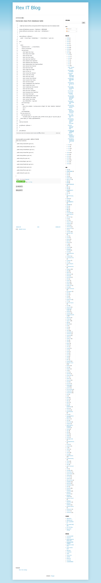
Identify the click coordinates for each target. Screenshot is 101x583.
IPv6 (68, 327)
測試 (68, 188)
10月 (69, 58)
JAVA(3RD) (69, 332)
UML (68, 464)
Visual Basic (69, 472)
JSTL (68, 346)
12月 (69, 54)
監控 (68, 206)
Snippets (68, 423)
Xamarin (68, 510)
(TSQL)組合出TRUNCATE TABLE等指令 (71, 140)
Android (68, 225)
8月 (69, 62)
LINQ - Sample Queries (71, 68)
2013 (68, 158)
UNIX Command (70, 466)
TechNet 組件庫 (70, 536)
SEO (68, 420)
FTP (67, 301)
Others (68, 378)
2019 (68, 49)
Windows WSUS (70, 506)
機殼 (68, 209)
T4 (67, 447)
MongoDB (69, 361)
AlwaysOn (69, 223)
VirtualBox (69, 470)
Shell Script (69, 422)
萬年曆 (68, 198)
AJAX (68, 220)
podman (68, 387)
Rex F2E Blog (70, 527)
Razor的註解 (70, 91)
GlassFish (69, 307)
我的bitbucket (69, 520)
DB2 (67, 270)
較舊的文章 (58, 227)
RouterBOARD (70, 411)
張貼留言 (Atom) (22, 229)
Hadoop (68, 311)
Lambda (68, 348)
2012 (68, 160)
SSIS (68, 434)
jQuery (68, 343)
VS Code (68, 476)
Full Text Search (70, 302)
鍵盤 (68, 211)
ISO (67, 328)
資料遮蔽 (68, 204)
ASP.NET (69, 231)
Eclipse (68, 283)
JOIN (68, 341)
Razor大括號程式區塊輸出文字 (71, 88)
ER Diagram (69, 291)
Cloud (68, 251)
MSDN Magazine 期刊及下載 (70, 540)
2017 (68, 53)
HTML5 (68, 319)
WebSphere (69, 485)
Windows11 (69, 509)
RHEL (68, 408)
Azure (68, 237)
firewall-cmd (69, 299)
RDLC (68, 402)
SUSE (68, 444)
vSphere (68, 478)
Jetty (68, 340)
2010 (68, 163)
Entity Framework (70, 288)
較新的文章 (18, 227)
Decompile (69, 277)
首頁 (38, 227)
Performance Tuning (69, 386)
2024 (68, 41)
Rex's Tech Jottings (69, 529)
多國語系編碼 (69, 171)
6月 (69, 63)
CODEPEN (69, 552)
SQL (68, 430)
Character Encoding (69, 249)
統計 (68, 193)
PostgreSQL (69, 391)
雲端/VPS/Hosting (70, 195)
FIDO (68, 297)
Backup (68, 239)
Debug (68, 275)
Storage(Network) (70, 441)
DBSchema (69, 274)
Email (68, 287)
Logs (68, 356)
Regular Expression (69, 406)
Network (68, 368)
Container (69, 260)
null (67, 370)
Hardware (69, 313)
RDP (68, 404)
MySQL (68, 365)
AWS (68, 236)
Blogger (52, 575)
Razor (68, 399)
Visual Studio (69, 473)
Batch (68, 240)
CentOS (68, 247)
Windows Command (69, 490)
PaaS (68, 381)
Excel (68, 294)
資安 (68, 200)
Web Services (70, 480)
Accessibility (69, 212)
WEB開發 (69, 481)
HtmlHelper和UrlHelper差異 (71, 84)
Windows (69, 488)
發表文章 (68, 28)
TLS (67, 450)
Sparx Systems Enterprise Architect (70, 426)
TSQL (31, 182)
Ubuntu (68, 462)
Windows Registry (69, 496)
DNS (68, 279)
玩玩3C (68, 177)
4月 (69, 144)
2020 (68, 47)
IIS (67, 325)
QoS (68, 394)
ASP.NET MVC (70, 233)
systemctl (69, 446)
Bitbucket (69, 550)
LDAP (68, 351)
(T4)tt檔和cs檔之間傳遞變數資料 (71, 131)
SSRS (68, 437)
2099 (68, 38)
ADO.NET (69, 217)
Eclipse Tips (69, 285)
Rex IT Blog (28, 7)
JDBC (68, 337)
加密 (68, 169)
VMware (68, 475)
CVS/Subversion (70, 266)
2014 (68, 156)
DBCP (68, 272)
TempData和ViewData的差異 (71, 102)
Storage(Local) (70, 438)
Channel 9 (69, 537)
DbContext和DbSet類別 (71, 71)
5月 (69, 65)
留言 (67, 31)
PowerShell (69, 392)
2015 (68, 154)
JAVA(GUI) (69, 333)
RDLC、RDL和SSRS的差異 (71, 116)
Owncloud (69, 380)
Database (69, 269)
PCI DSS (68, 383)
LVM (68, 358)
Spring (68, 429)
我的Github (69, 518)
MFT (68, 359)
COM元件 (69, 256)
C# (29, 182)
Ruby (68, 414)
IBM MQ (68, 324)
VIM (67, 468)
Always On (69, 221)
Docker (68, 280)
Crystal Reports (70, 263)
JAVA (68, 330)
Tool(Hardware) (70, 455)
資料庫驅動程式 (70, 201)
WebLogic (69, 483)
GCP (68, 305)
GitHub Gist (69, 555)
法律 (68, 176)
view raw (58, 133)
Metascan (69, 558)
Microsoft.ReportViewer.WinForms (71, 106)
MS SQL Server (70, 362)
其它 (68, 173)
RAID (68, 397)
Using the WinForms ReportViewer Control (71, 111)
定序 (68, 174)
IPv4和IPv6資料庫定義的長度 (71, 79)
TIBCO (68, 449)
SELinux (68, 418)
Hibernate (69, 317)
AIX (67, 218)
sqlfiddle (68, 556)
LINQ (68, 353)
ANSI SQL (69, 226)
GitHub (43, 133)
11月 (69, 56)
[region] (38, 77)
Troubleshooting (70, 458)
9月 (69, 60)
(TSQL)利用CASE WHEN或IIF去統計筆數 (71, 75)
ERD (68, 293)
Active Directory (70, 214)
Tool (67, 454)
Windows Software (69, 504)
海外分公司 (69, 179)
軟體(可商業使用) (70, 184)
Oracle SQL (69, 375)
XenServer (69, 512)
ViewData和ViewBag (70, 93)
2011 (68, 161)
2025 (68, 39)
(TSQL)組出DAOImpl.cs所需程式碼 (71, 136)
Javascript (69, 335)
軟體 (68, 182)
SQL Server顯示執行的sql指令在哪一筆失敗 (71, 97)
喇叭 (68, 187)
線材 (68, 207)
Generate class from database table (25, 133)
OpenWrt (68, 373)
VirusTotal (69, 560)
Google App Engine (69, 309)
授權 (68, 181)
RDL (68, 400)
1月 (69, 150)
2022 (68, 43)
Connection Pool (70, 257)
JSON (68, 345)
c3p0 (68, 245)
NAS (68, 367)
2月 (69, 148)
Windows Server (70, 498)
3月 (69, 146)
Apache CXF (69, 228)
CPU (68, 262)
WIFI (68, 486)
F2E (67, 296)
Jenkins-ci (69, 338)
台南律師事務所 (70, 561)
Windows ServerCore (69, 501)
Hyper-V (68, 320)
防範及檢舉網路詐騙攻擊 (70, 543)
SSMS (68, 435)
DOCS (68, 282)
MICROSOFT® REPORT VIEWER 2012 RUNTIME (71, 121)
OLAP (68, 372)
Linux (68, 354)
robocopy (69, 410)
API (67, 230)
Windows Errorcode (69, 493)
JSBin (68, 553)
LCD (68, 349)
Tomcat (68, 452)
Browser (68, 242)
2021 (68, 45)
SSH (68, 432)
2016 (68, 152)
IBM (67, 322)
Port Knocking (70, 389)
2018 (68, 51)
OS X (68, 377)
